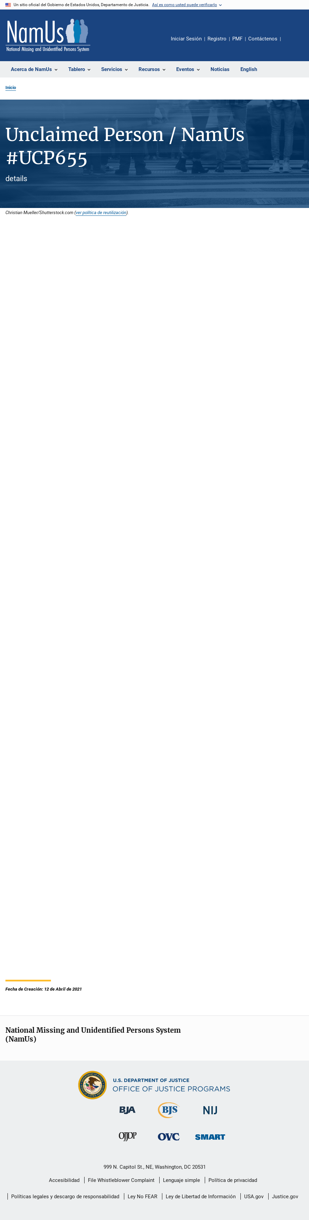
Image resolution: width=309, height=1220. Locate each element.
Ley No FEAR (142, 1196)
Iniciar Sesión (186, 39)
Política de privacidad (232, 1180)
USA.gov (253, 1196)
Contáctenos (262, 39)
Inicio (10, 87)
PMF (237, 39)
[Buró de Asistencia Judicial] (127, 1115)
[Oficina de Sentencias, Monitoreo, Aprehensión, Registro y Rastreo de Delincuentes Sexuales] (210, 1141)
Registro (216, 39)
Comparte (291, 43)
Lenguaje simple (181, 1180)
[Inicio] (47, 35)
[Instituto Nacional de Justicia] (210, 1115)
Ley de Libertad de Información (201, 1196)
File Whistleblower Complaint (121, 1180)
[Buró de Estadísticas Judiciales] (169, 1119)
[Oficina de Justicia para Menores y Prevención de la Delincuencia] (128, 1142)
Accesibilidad (64, 1180)
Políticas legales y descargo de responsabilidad (65, 1196)
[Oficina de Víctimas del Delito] (169, 1142)
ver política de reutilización (101, 212)
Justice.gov (285, 1196)
